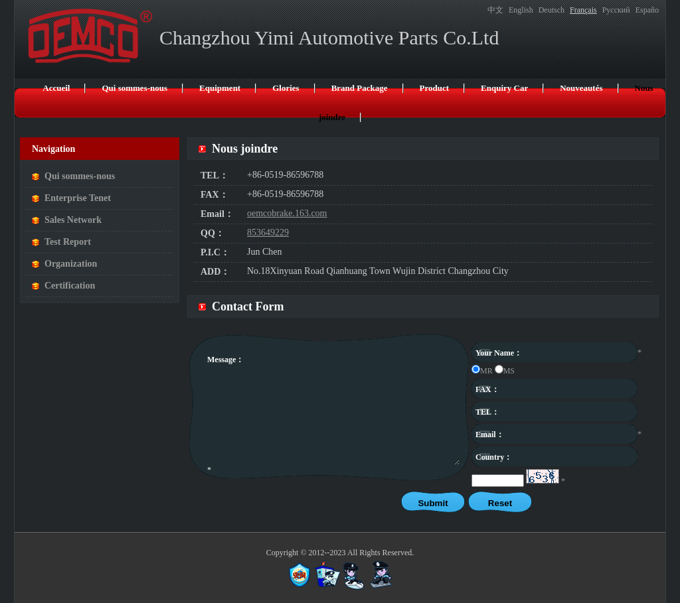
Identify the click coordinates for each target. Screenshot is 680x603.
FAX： (214, 195)
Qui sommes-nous (79, 176)
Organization (70, 264)
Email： (217, 214)
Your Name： (498, 353)
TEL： (214, 175)
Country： (493, 457)
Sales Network (73, 220)
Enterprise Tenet (77, 198)
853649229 (268, 232)
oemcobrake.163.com (287, 213)
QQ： (212, 233)
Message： (225, 359)
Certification (69, 286)
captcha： (492, 479)
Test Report (67, 242)
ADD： (215, 272)
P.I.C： (215, 252)
